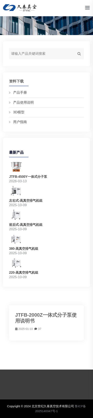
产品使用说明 (23, 102)
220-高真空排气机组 (23, 272)
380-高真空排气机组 (23, 248)
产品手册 (20, 92)
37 (37, 328)
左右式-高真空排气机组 (25, 200)
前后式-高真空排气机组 (25, 224)
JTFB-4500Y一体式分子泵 (28, 176)
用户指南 (20, 122)
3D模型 (18, 112)
